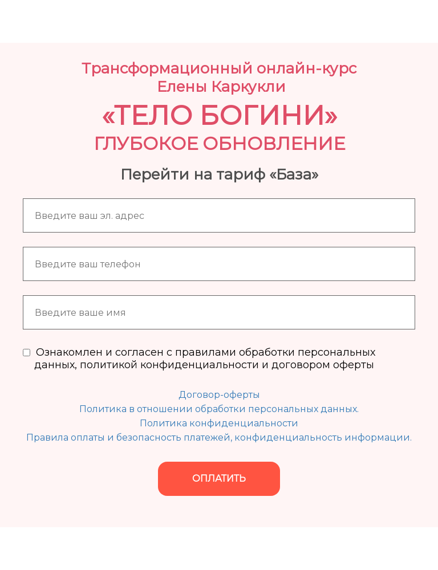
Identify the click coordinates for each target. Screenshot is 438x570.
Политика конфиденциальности (219, 423)
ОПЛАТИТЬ (219, 478)
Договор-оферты (219, 394)
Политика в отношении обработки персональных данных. (219, 409)
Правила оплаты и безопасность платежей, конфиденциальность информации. (219, 437)
